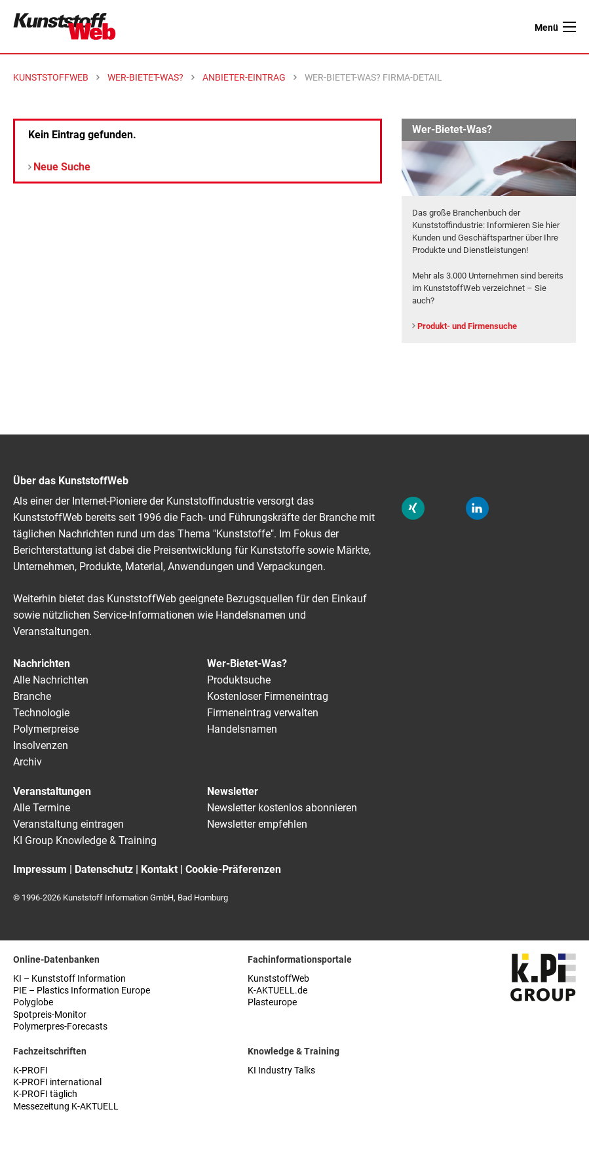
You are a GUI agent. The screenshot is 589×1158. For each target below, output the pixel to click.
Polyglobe (33, 1002)
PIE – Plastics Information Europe (81, 990)
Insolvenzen (40, 745)
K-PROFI (30, 1070)
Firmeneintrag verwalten (262, 712)
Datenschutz (104, 869)
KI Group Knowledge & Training (85, 840)
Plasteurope (272, 1002)
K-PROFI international (57, 1082)
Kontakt (159, 869)
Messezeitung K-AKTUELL (66, 1106)
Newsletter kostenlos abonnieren (282, 807)
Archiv (27, 762)
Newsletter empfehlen (257, 824)
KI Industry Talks (281, 1070)
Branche (32, 696)
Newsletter (232, 791)
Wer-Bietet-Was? (247, 663)
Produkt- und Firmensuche (467, 326)
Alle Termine (41, 807)
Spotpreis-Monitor (49, 1014)
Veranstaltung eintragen (68, 824)
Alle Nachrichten (50, 680)
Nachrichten (41, 663)
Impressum (40, 869)
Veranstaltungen (52, 791)
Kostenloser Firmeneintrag (267, 696)
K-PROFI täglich (45, 1094)
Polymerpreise (46, 729)
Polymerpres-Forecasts (60, 1026)
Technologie (41, 712)
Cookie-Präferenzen (233, 869)
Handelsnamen (242, 729)
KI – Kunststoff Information (69, 978)
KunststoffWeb (278, 978)
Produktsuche (239, 680)
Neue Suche (61, 167)
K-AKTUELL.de (277, 990)
